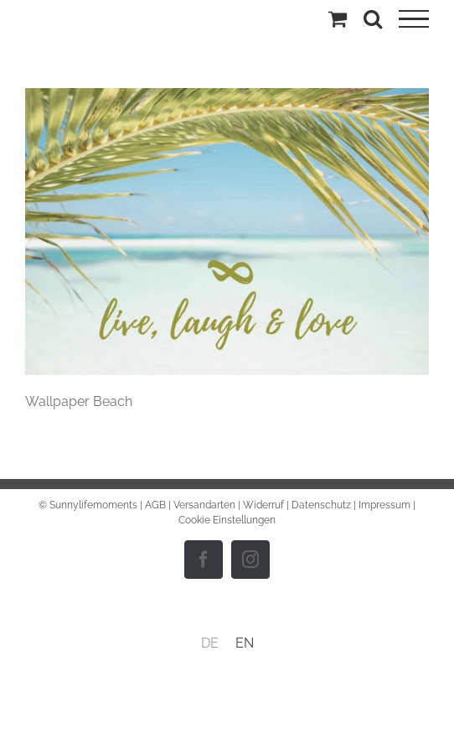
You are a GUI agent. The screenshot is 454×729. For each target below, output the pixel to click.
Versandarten (204, 505)
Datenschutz (321, 505)
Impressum (384, 505)
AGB (155, 505)
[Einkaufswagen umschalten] (337, 18)
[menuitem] (210, 643)
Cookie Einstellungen (227, 520)
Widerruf (263, 505)
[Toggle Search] (373, 18)
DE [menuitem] (210, 643)
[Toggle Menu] (413, 19)
